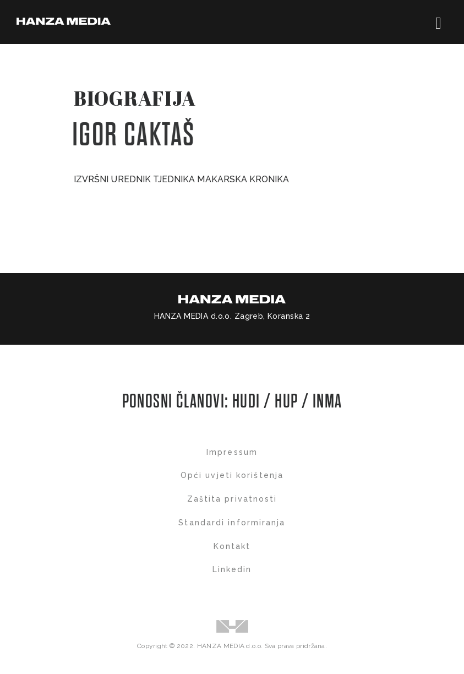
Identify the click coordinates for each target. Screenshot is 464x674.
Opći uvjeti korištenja (232, 475)
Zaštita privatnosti (232, 498)
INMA (327, 402)
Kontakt (232, 546)
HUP (286, 402)
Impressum (232, 452)
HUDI (248, 402)
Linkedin (232, 569)
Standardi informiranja (231, 522)
